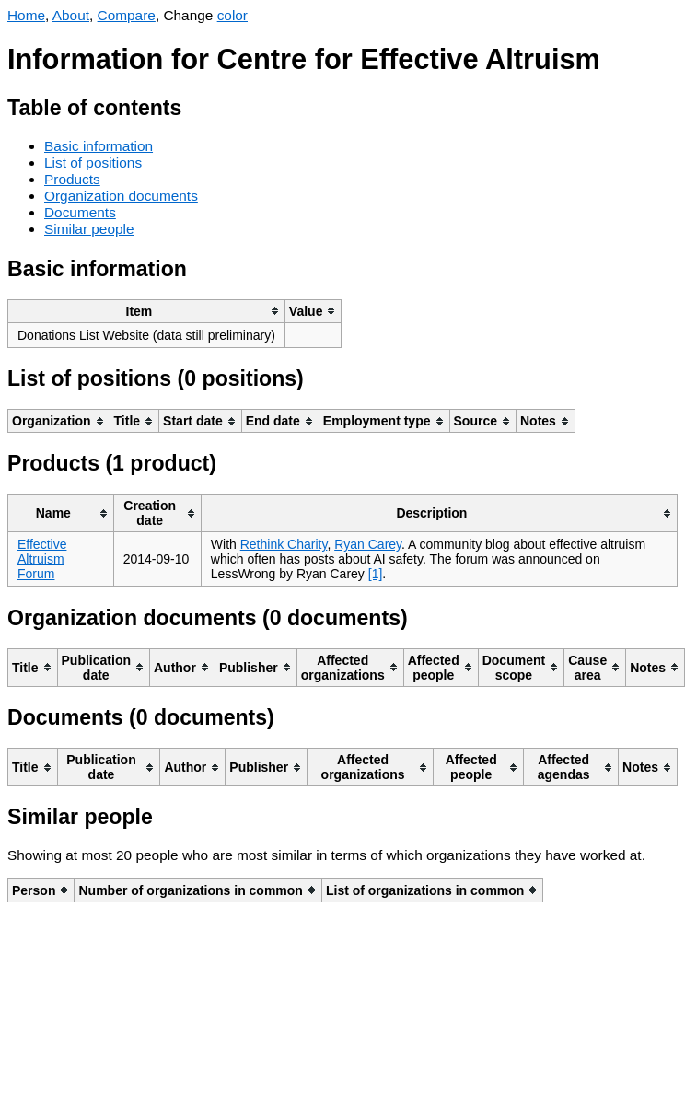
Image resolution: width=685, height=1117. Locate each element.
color (232, 15)
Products (72, 179)
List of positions (93, 162)
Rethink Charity (284, 544)
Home (26, 15)
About (70, 15)
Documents (80, 212)
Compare (127, 15)
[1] (375, 573)
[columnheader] (146, 310)
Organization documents (121, 196)
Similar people (89, 229)
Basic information (98, 146)
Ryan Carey (367, 544)
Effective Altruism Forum (41, 559)
